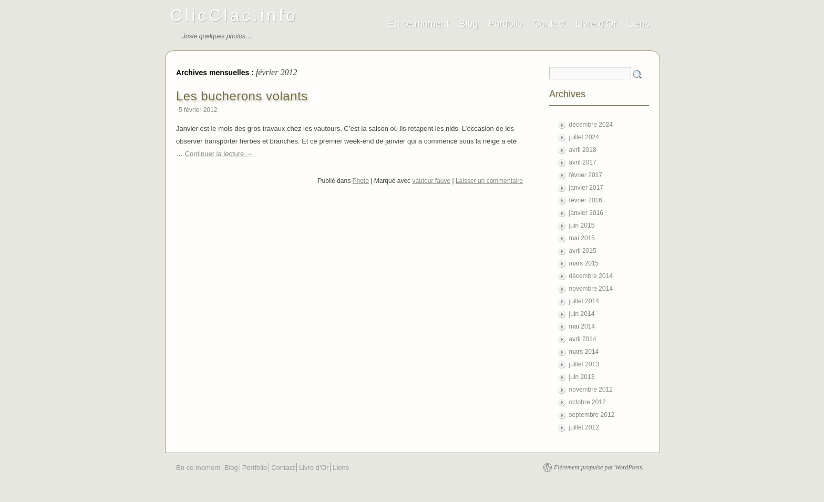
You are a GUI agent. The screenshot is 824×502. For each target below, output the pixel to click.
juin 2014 (582, 313)
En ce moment (418, 23)
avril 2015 (582, 250)
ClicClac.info (234, 15)
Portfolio (505, 23)
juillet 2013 (584, 364)
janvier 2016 (586, 213)
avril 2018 (582, 149)
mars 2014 (584, 351)
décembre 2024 (591, 124)
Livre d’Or (596, 23)
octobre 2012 (587, 402)
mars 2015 (584, 263)
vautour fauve (431, 181)
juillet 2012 (584, 427)
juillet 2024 (584, 137)
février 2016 (585, 200)
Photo (361, 181)
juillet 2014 (584, 301)
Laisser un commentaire (489, 181)
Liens (638, 23)
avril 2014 (582, 339)
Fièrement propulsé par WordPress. (598, 467)
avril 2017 (582, 162)
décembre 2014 (591, 276)
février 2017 (585, 175)
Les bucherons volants (242, 96)
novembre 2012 (591, 389)
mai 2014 (582, 326)
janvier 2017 (586, 187)
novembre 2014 (591, 288)
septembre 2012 (592, 414)
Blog (468, 23)
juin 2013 (582, 377)
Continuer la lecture (219, 154)
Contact (549, 23)
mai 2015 (582, 238)
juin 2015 (582, 225)
